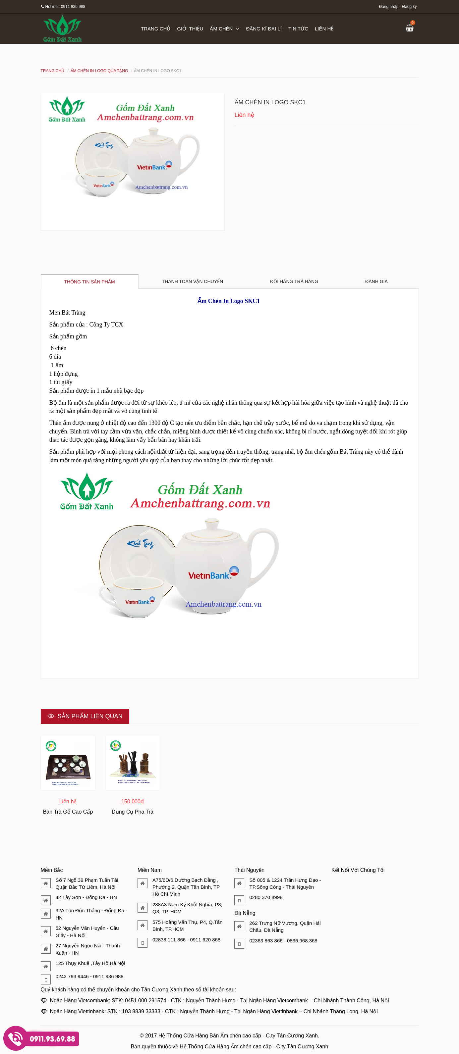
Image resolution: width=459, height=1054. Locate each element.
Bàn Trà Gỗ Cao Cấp (68, 812)
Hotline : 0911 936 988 (63, 6)
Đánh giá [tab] (376, 281)
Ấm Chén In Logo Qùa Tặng (99, 71)
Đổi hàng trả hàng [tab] (294, 281)
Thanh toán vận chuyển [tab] (192, 281)
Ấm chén (224, 28)
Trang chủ (155, 28)
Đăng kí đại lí (264, 28)
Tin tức (298, 28)
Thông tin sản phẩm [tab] (89, 281)
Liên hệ (324, 28)
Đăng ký (409, 7)
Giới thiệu (190, 28)
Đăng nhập (388, 7)
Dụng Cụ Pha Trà (132, 812)
